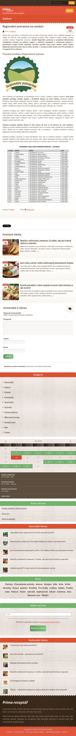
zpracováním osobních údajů (50, 622)
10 (49, 453)
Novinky (7, 588)
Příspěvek (7, 319)
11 (59, 453)
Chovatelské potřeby (24, 584)
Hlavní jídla (9, 382)
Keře (61, 584)
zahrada (31, 592)
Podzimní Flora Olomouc (9, 489)
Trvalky (69, 588)
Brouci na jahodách (8, 519)
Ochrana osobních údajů (35, 732)
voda (7, 592)
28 (16, 466)
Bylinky (9, 584)
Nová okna (5, 514)
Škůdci (45, 595)
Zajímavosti (30, 210)
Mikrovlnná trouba (12, 417)
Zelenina (61, 592)
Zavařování (9, 402)
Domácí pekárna (11, 412)
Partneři (9, 732)
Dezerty (7, 387)
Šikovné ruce (34, 595)
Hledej (71, 3)
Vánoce (14, 592)
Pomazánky (9, 397)
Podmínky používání (53, 732)
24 (49, 462)
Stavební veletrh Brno (8, 474)
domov (39, 584)
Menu (69, 11)
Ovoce (15, 588)
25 (59, 462)
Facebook (6, 3)
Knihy (67, 584)
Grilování (8, 407)
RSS (3, 3)
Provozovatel (19, 732)
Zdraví (52, 592)
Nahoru (65, 732)
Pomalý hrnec (9, 422)
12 (70, 453)
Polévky (7, 392)
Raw (6, 427)
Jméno (6, 339)
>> (70, 441)
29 (27, 466)
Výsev (23, 592)
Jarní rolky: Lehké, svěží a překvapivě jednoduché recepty (46, 262)
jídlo (55, 584)
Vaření (12, 210)
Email (5, 347)
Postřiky (33, 588)
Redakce (13, 31)
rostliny (53, 588)
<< (5, 441)
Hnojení (48, 584)
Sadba (61, 588)
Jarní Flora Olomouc (7, 481)
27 (5, 466)
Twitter (11, 3)
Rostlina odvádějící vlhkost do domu (14, 508)
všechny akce (5, 496)
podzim (24, 588)
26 (70, 462)
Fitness (7, 432)
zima (69, 592)
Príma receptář (8, 10)
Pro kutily (43, 588)
